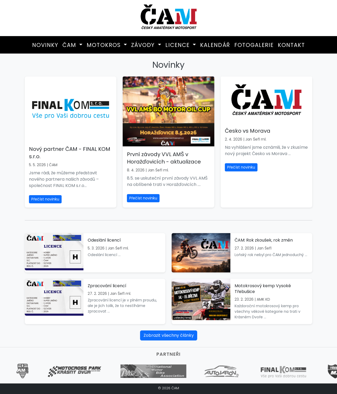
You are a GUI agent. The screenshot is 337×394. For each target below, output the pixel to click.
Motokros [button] (104, 45)
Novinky (45, 45)
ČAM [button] (70, 45)
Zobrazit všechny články (168, 335)
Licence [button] (178, 45)
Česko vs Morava (247, 130)
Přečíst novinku (45, 199)
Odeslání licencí (104, 240)
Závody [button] (143, 45)
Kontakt (291, 45)
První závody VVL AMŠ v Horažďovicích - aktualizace (164, 158)
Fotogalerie (254, 45)
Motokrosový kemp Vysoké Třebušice (263, 289)
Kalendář (215, 45)
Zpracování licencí (107, 286)
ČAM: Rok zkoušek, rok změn (264, 240)
